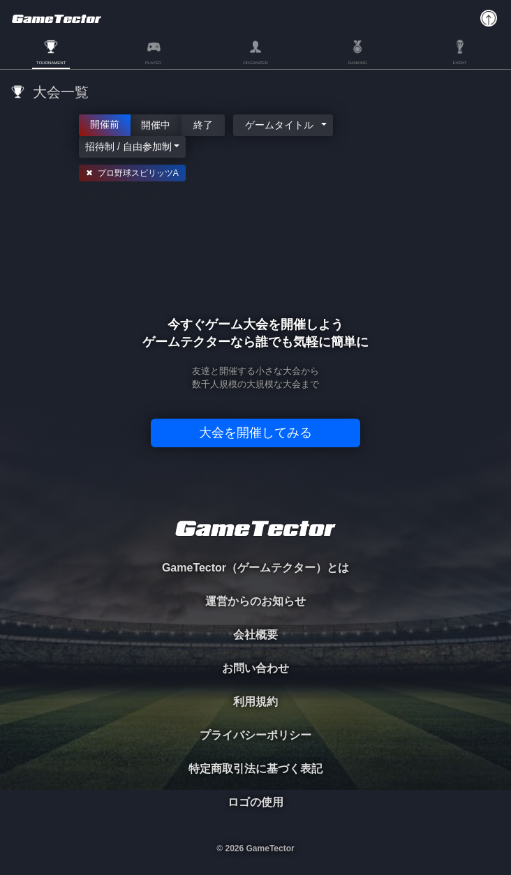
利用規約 (255, 702)
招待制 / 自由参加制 (128, 146)
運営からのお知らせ (255, 601)
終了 (203, 124)
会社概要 (255, 635)
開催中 (156, 124)
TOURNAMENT (51, 63)
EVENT (460, 63)
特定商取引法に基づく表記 (255, 769)
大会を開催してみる (255, 433)
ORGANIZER (255, 63)
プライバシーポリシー (255, 735)
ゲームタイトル (279, 124)
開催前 (104, 123)
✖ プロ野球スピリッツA (132, 173)
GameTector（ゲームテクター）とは (255, 568)
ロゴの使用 (255, 802)
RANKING (357, 63)
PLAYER (153, 63)
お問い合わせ (255, 668)
